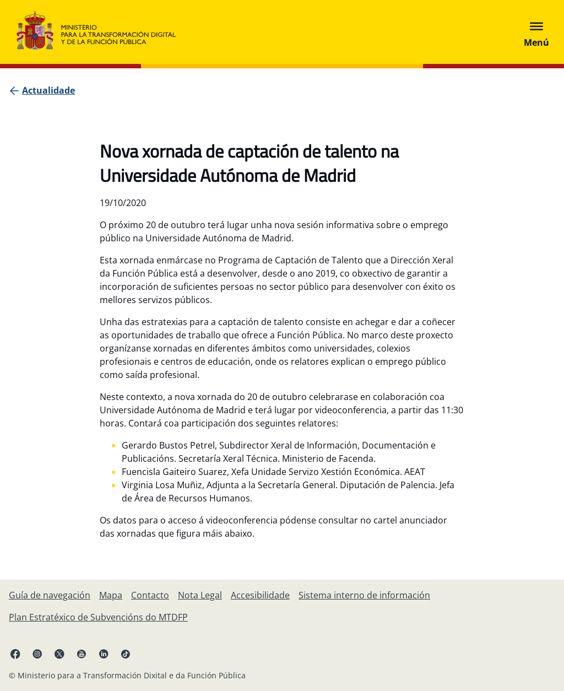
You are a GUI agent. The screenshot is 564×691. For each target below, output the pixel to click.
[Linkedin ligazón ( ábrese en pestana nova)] (103, 653)
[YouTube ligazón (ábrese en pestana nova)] (81, 653)
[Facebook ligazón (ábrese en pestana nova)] (15, 653)
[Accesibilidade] (260, 595)
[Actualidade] (48, 90)
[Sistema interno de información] (364, 595)
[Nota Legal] (200, 595)
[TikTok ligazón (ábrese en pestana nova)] (125, 653)
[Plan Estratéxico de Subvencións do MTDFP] (98, 617)
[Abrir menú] (536, 32)
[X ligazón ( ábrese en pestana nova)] (59, 653)
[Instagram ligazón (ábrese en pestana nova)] (37, 653)
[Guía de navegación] (49, 595)
